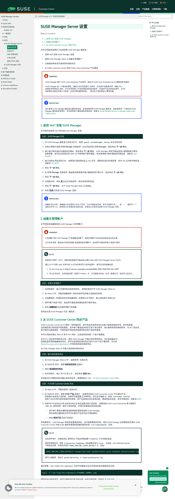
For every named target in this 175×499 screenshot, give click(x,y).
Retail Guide (7, 82)
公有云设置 (11, 58)
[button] (8, 488)
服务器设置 (12, 47)
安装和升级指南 (8, 27)
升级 (5, 68)
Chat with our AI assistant (158, 479)
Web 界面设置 (12, 54)
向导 (139, 399)
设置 (5, 40)
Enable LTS (8, 30)
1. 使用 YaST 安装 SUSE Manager (157, 27)
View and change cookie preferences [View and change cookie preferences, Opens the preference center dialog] (109, 487)
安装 (5, 37)
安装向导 (10, 51)
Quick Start (7, 23)
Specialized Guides (10, 89)
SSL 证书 (54, 163)
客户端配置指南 (8, 72)
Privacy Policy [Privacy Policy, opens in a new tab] (32, 490)
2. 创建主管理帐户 (156, 31)
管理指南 (6, 75)
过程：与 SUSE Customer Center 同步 (103, 378)
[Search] (154, 16)
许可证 (5, 20)
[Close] (135, 485)
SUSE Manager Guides (10, 16)
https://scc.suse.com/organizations (55, 344)
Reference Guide (9, 79)
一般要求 (7, 33)
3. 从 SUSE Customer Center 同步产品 (159, 36)
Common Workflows (10, 85)
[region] (74, 487)
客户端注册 (109, 479)
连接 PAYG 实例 (13, 61)
